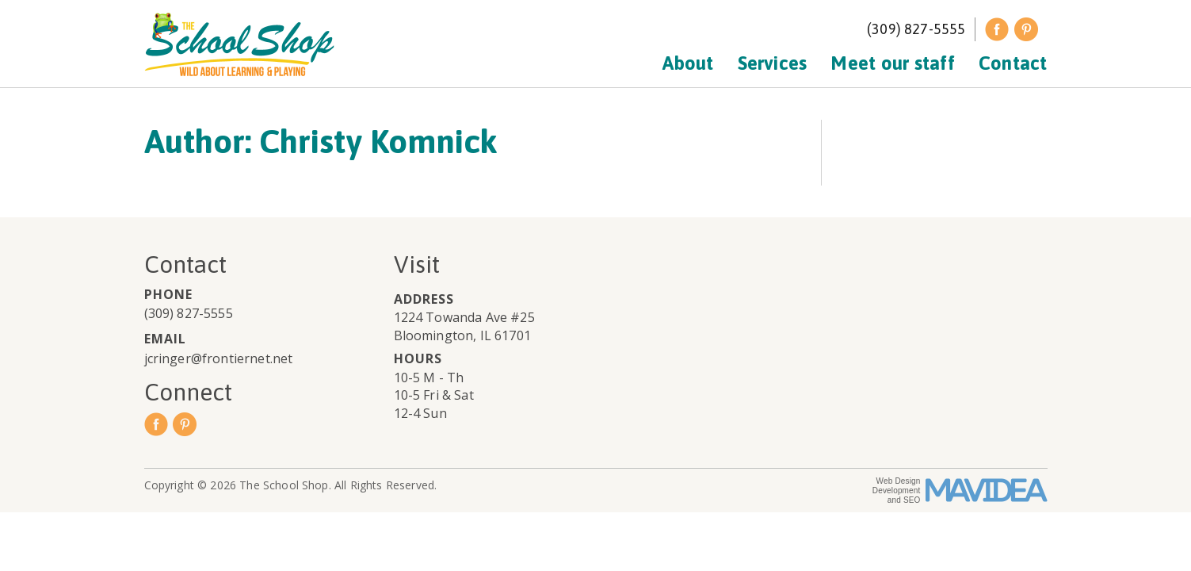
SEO (912, 500)
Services (772, 63)
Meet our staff (892, 63)
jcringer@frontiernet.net (218, 358)
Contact (1013, 63)
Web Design (898, 481)
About (687, 63)
